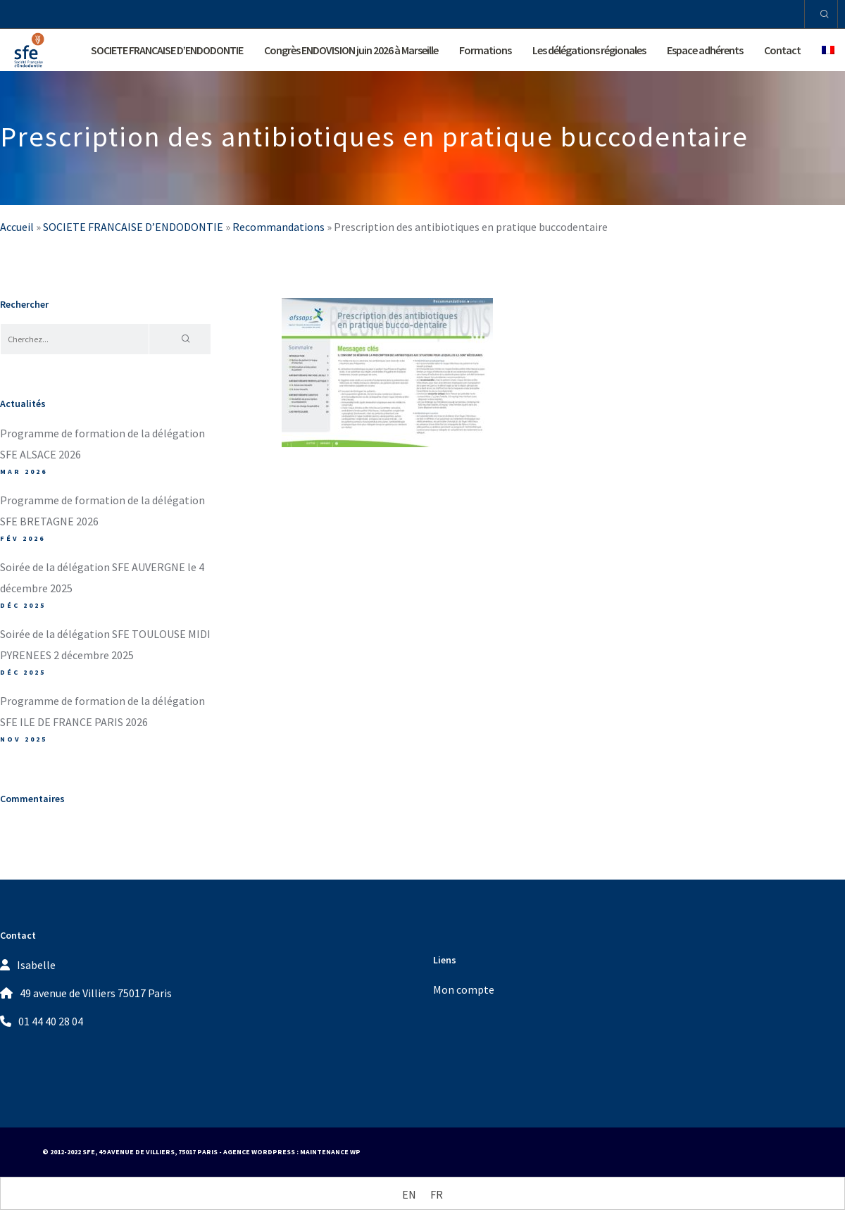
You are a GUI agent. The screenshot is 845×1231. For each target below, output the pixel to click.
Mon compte (463, 989)
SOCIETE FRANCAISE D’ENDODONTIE (133, 227)
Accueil (17, 227)
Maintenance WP (330, 1151)
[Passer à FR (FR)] (436, 1194)
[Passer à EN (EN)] (409, 1194)
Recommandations (278, 227)
